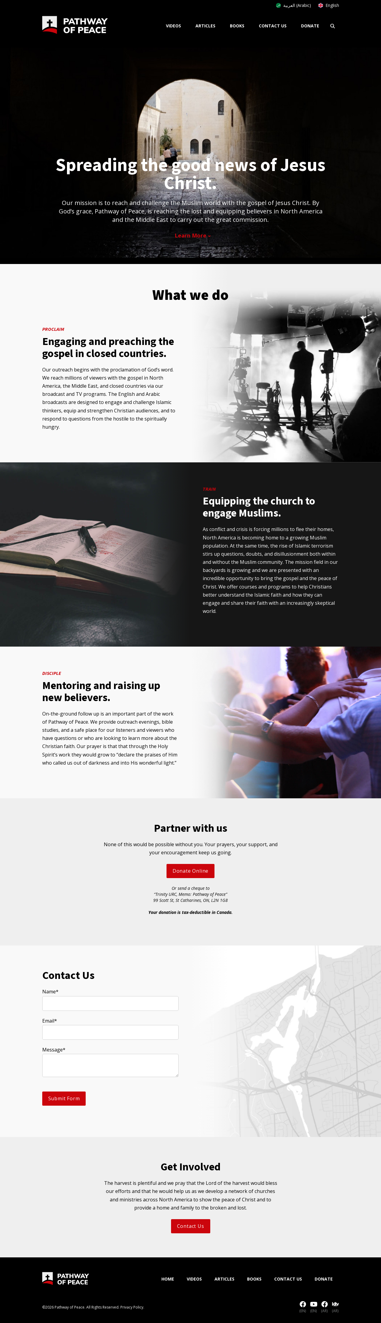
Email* (49, 1020)
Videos (173, 26)
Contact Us (273, 26)
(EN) (302, 1307)
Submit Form (64, 1098)
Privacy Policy (131, 1307)
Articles (205, 26)
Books (237, 26)
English (328, 5)
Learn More (190, 235)
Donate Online (190, 871)
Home (167, 1279)
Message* (53, 1049)
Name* (50, 991)
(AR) (324, 1307)
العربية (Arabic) (293, 5)
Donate (310, 26)
